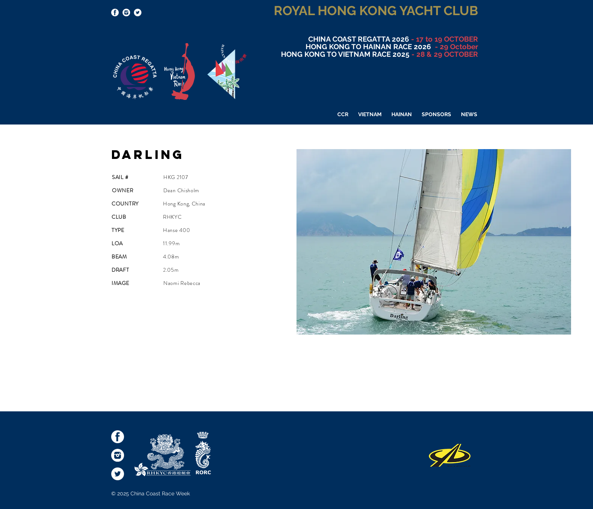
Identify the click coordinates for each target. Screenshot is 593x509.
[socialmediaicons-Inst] (126, 12)
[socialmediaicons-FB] (115, 12)
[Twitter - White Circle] (137, 12)
